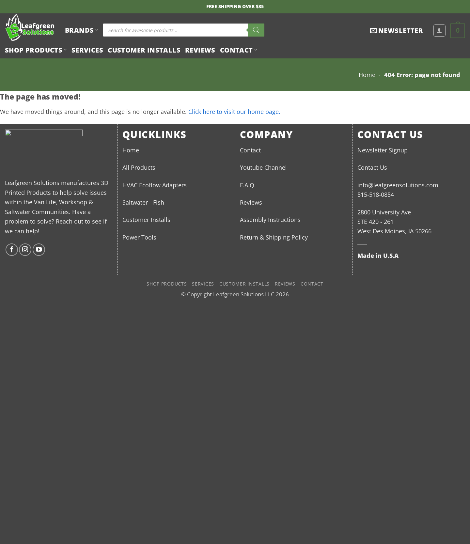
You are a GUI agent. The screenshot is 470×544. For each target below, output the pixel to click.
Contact (238, 49)
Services (87, 49)
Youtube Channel (263, 167)
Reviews (200, 49)
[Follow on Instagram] (25, 249)
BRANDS (81, 30)
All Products (138, 167)
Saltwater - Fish (143, 202)
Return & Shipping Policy (274, 237)
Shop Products (36, 49)
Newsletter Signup (382, 150)
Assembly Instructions (270, 219)
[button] (396, 30)
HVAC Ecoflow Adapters (154, 185)
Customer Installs (144, 49)
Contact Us (372, 167)
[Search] (256, 30)
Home (367, 74)
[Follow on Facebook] (12, 249)
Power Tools (139, 237)
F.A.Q (247, 185)
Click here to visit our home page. (234, 111)
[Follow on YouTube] (39, 249)
